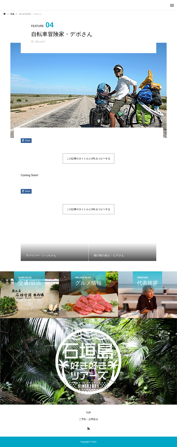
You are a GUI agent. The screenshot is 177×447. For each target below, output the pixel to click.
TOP (88, 412)
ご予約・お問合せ (88, 419)
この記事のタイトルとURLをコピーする (88, 158)
